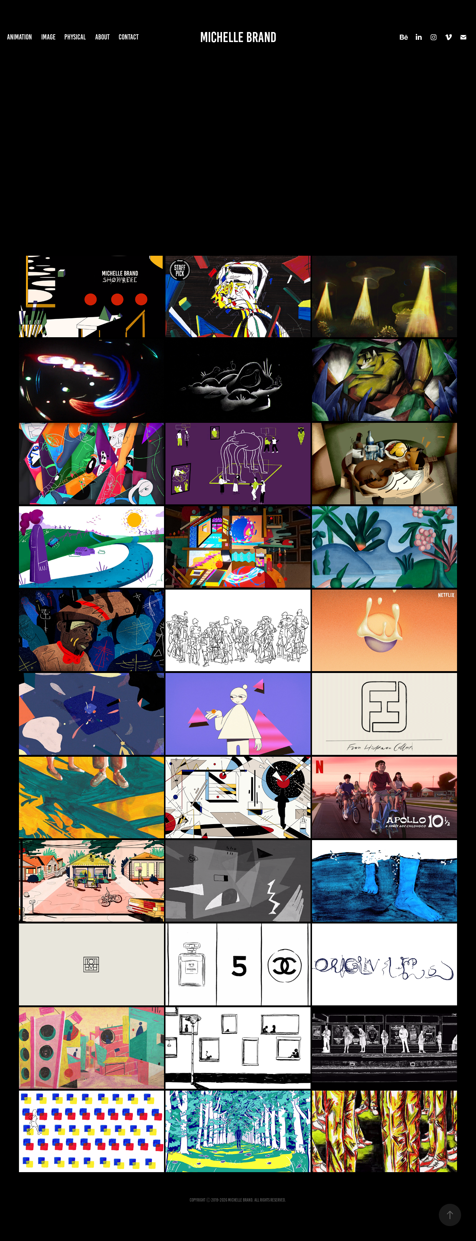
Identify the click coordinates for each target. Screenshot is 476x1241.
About (102, 37)
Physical (75, 37)
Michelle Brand (238, 37)
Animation (19, 37)
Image (48, 37)
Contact (129, 37)
